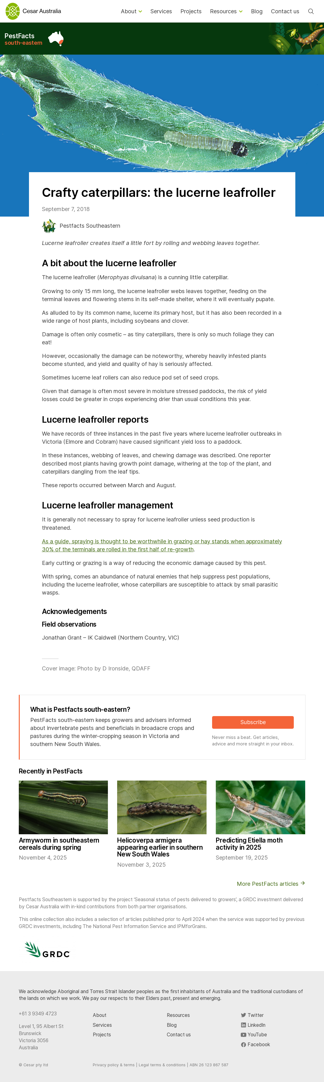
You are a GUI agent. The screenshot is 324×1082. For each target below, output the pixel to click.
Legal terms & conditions (162, 1065)
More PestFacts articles (271, 884)
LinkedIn (253, 1025)
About (99, 1015)
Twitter (252, 1015)
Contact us (179, 1035)
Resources (178, 1015)
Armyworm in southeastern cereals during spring (59, 843)
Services (102, 1025)
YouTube (254, 1035)
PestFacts (24, 39)
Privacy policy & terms (114, 1065)
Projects (102, 1035)
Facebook (255, 1044)
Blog (172, 1025)
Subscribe (253, 722)
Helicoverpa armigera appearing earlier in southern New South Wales (160, 847)
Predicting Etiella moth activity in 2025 (249, 843)
